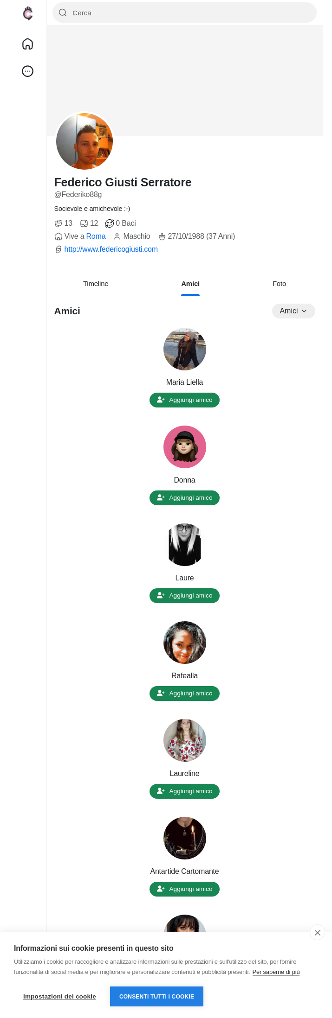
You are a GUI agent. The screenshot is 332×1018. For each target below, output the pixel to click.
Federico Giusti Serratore (123, 182)
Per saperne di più (276, 971)
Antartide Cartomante (184, 871)
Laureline (184, 773)
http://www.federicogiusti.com (111, 249)
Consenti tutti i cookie (156, 996)
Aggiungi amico (185, 399)
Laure (185, 578)
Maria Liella (184, 382)
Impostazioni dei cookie (59, 996)
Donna (184, 480)
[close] (317, 932)
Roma (95, 236)
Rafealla (184, 676)
